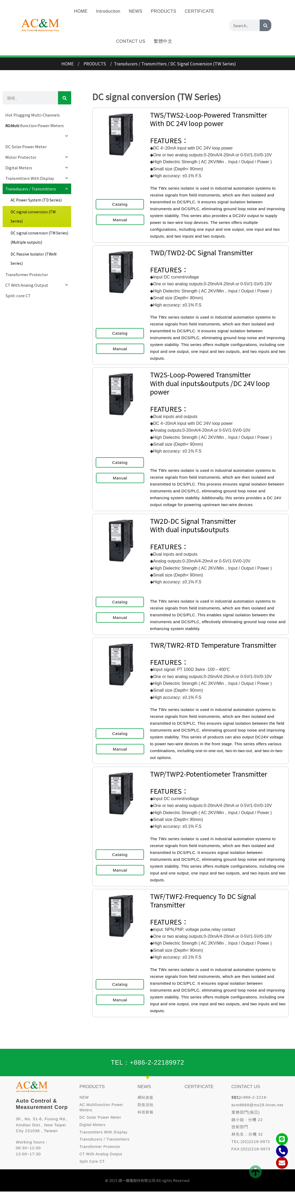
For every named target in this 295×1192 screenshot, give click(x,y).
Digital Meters (37, 167)
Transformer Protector (26, 274)
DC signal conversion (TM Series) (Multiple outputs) (39, 237)
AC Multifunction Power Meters (37, 127)
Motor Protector (37, 157)
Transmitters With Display (37, 178)
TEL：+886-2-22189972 (148, 1062)
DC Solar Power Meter (26, 146)
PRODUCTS (92, 1086)
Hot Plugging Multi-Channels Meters (32, 116)
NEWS (144, 1086)
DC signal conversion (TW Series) (33, 216)
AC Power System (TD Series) (36, 200)
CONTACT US (130, 30)
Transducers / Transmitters (37, 189)
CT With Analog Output (37, 285)
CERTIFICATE (199, 1086)
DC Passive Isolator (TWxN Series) (33, 258)
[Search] (265, 15)
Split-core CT (18, 295)
